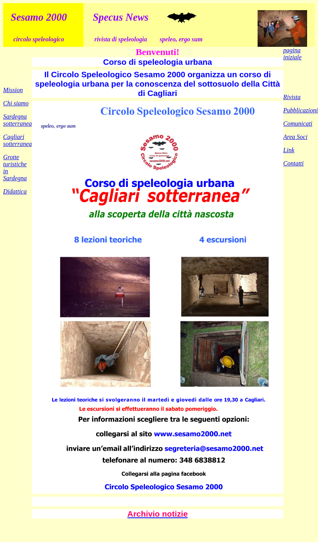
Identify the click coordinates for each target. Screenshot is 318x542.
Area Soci (295, 136)
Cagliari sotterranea (17, 140)
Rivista (291, 97)
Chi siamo (15, 103)
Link (288, 150)
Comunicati (298, 123)
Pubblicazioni (300, 110)
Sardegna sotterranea (17, 120)
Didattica (14, 191)
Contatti (293, 163)
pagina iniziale (292, 53)
